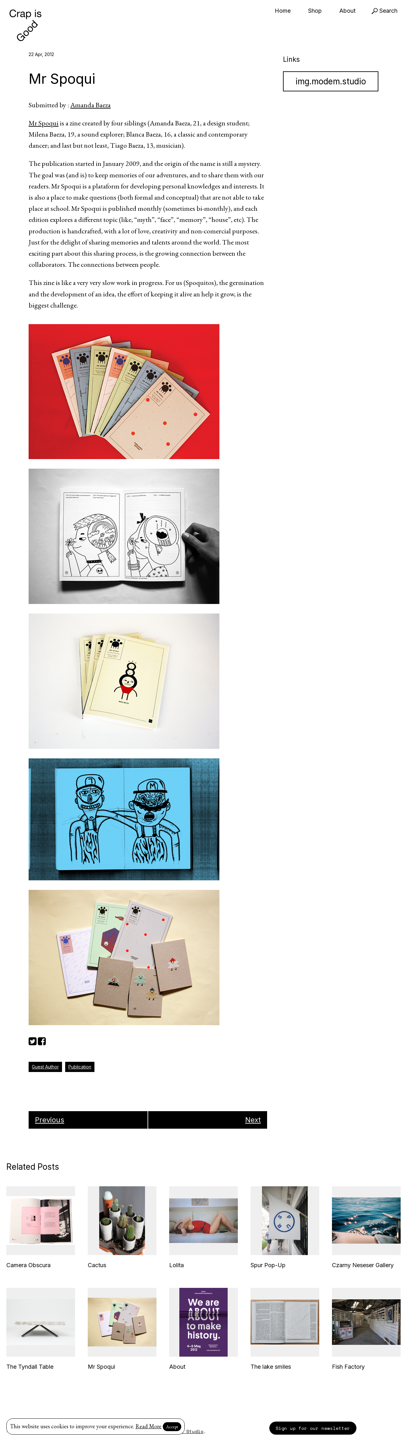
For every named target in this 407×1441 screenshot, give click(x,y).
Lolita (176, 1265)
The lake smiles (271, 1366)
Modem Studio (186, 1431)
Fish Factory (348, 1366)
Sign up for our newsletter (313, 1428)
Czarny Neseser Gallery (363, 1265)
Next (253, 1120)
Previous (49, 1120)
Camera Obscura (28, 1265)
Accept (172, 1427)
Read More (148, 1426)
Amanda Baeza (90, 105)
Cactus (97, 1265)
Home (283, 10)
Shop (315, 10)
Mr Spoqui (44, 123)
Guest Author (45, 1066)
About (347, 10)
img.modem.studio (330, 81)
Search (384, 10)
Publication (79, 1066)
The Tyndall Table (29, 1366)
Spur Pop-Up (268, 1265)
